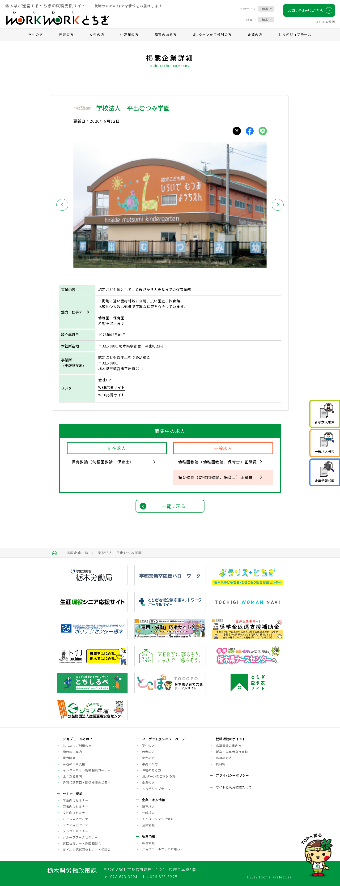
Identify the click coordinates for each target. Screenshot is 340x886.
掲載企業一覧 (77, 552)
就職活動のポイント (231, 738)
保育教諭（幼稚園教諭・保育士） (103, 462)
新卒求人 (148, 806)
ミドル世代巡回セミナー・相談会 (87, 849)
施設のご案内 (72, 751)
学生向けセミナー (75, 800)
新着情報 (148, 842)
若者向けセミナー (75, 806)
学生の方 (35, 34)
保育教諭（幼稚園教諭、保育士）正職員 (215, 477)
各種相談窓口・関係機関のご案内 (87, 782)
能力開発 (69, 757)
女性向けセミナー (75, 812)
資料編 (220, 764)
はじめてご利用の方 (77, 745)
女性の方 (96, 34)
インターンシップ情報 (158, 818)
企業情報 (148, 824)
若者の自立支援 (74, 764)
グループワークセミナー (80, 837)
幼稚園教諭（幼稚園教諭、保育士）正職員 (217, 462)
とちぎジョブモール (295, 34)
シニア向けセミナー (77, 824)
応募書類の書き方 (228, 745)
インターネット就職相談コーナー (87, 770)
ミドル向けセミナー (77, 818)
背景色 (251, 19)
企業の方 (255, 34)
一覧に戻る (173, 506)
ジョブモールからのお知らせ (162, 849)
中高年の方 (129, 34)
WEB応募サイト (111, 387)
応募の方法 (224, 757)
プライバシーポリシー (232, 775)
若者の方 (66, 34)
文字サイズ (247, 9)
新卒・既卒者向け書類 (232, 751)
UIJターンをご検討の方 (212, 34)
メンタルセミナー (75, 831)
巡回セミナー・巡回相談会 (82, 843)
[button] (62, 205)
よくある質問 (325, 22)
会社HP (104, 379)
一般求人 (148, 812)
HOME (54, 553)
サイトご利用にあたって (234, 787)
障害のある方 (166, 34)
